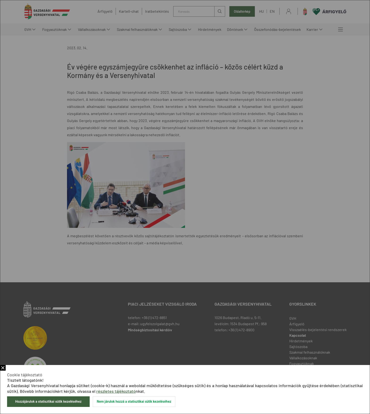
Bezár (3, 368)
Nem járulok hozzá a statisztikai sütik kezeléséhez (134, 401)
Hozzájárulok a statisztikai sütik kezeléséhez (48, 401)
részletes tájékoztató (116, 391)
